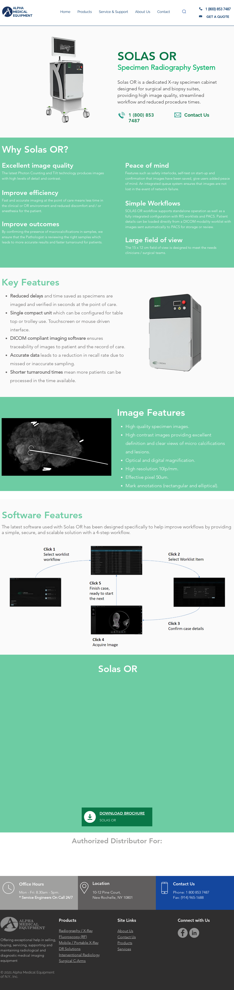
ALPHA (18, 8)
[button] (184, 11)
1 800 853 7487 (197, 892)
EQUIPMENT (22, 15)
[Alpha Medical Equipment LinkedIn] (194, 933)
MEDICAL (20, 12)
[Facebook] (183, 933)
